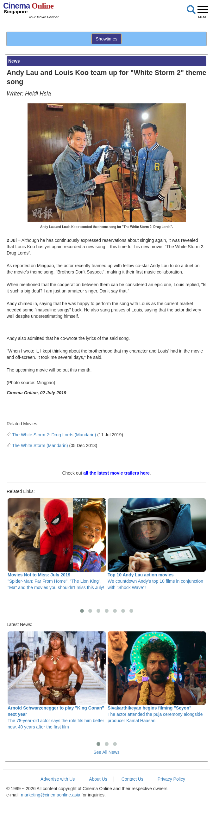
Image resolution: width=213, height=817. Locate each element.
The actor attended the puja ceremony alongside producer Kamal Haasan (157, 677)
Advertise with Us (58, 779)
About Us (98, 779)
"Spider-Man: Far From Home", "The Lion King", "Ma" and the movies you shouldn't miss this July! (57, 544)
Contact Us (132, 779)
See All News (106, 752)
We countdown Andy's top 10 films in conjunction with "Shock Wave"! (157, 544)
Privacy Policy (171, 779)
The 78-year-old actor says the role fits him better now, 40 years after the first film (57, 680)
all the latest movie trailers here (116, 473)
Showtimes (106, 38)
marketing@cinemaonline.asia (50, 794)
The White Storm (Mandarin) (40, 445)
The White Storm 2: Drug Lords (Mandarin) (54, 434)
